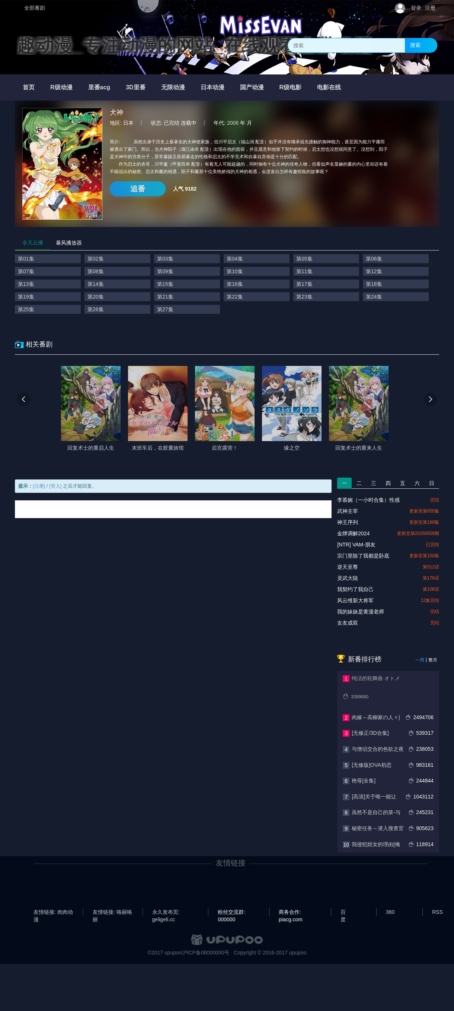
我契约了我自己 (355, 589)
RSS (437, 912)
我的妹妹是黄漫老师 (360, 612)
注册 (430, 8)
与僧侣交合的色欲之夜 (378, 749)
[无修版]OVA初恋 (371, 765)
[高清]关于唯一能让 (374, 797)
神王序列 (347, 522)
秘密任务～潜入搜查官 (378, 828)
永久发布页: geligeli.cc (166, 912)
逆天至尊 (347, 567)
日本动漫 (212, 87)
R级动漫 (61, 87)
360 (390, 912)
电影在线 (329, 87)
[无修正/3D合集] (370, 733)
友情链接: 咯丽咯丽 (112, 912)
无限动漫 (173, 87)
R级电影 (290, 87)
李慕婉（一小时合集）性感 (368, 500)
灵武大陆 (347, 578)
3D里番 (135, 87)
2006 (233, 122)
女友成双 (347, 623)
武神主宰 (347, 511)
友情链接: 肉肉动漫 (53, 912)
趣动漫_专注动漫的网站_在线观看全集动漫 (195, 45)
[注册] (39, 486)
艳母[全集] (363, 781)
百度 (343, 912)
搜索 (415, 45)
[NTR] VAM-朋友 (356, 545)
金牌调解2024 (353, 533)
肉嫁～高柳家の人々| (376, 717)
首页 (29, 87)
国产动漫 (252, 87)
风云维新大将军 (355, 600)
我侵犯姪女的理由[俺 (376, 844)
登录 (416, 8)
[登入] (55, 486)
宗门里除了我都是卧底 (363, 556)
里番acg (99, 87)
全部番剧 (34, 8)
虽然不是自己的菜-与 (376, 812)
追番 (137, 189)
